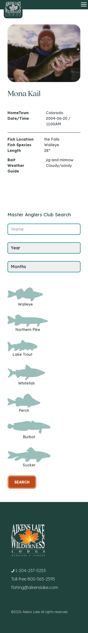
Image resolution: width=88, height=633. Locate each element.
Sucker (29, 457)
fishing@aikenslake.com (34, 587)
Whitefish (26, 375)
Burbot (29, 430)
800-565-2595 (41, 579)
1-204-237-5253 (30, 570)
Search (22, 482)
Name (17, 229)
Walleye (25, 297)
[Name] (44, 229)
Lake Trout (22, 348)
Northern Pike (28, 323)
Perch (24, 403)
